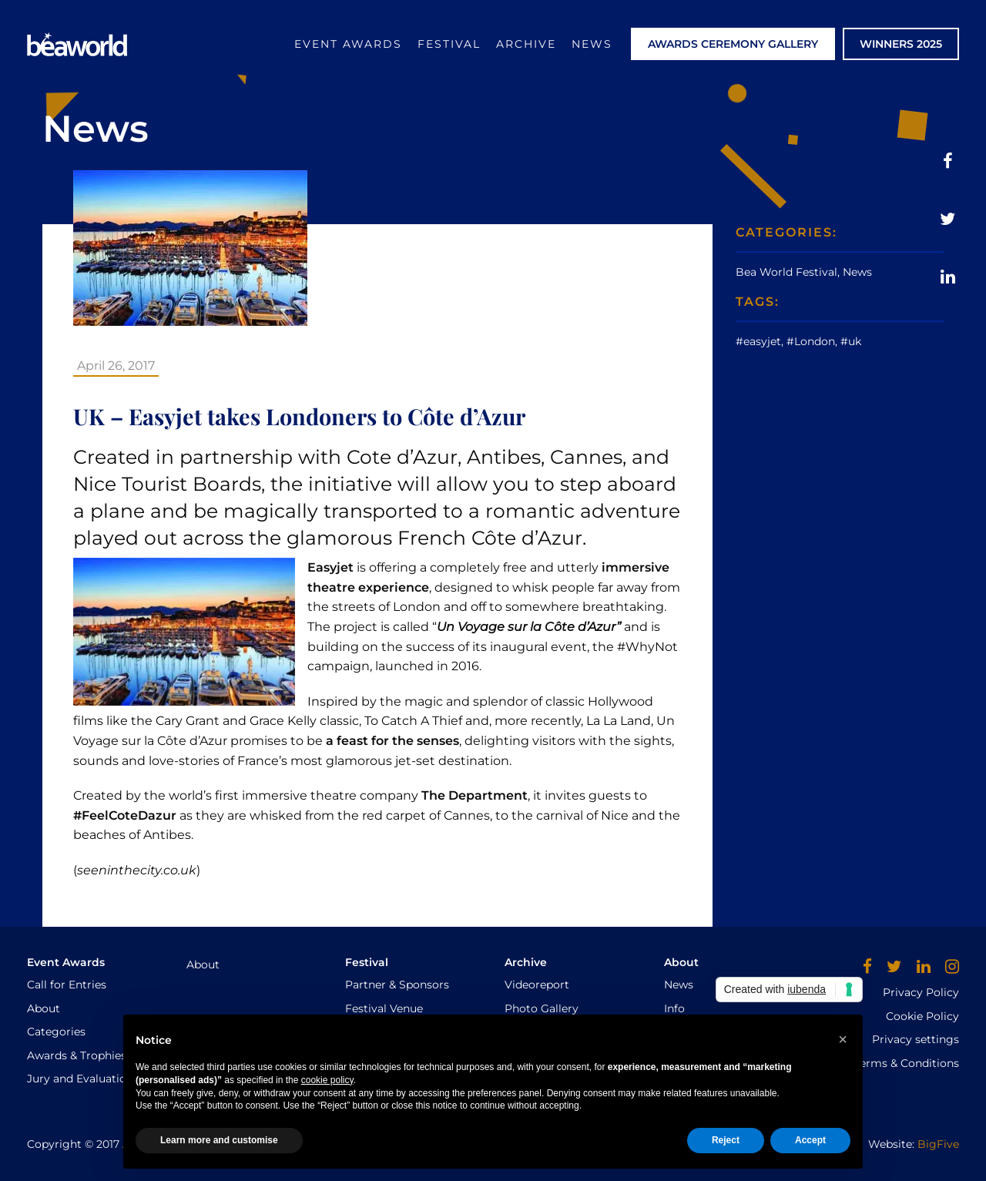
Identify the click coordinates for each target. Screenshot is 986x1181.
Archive (526, 44)
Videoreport (537, 984)
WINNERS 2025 (901, 44)
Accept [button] (810, 1140)
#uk (850, 341)
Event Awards (348, 44)
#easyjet (758, 341)
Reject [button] (726, 1140)
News (592, 44)
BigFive (938, 1144)
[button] (842, 1039)
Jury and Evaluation (80, 1078)
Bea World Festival (786, 272)
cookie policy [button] (327, 1080)
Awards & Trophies (76, 1055)
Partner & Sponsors (397, 984)
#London (810, 341)
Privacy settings (915, 1039)
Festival (449, 44)
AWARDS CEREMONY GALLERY (733, 44)
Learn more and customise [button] (219, 1140)
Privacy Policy (921, 992)
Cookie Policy (922, 1016)
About (43, 1008)
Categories (56, 1031)
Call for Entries (66, 984)
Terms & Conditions (906, 1063)
